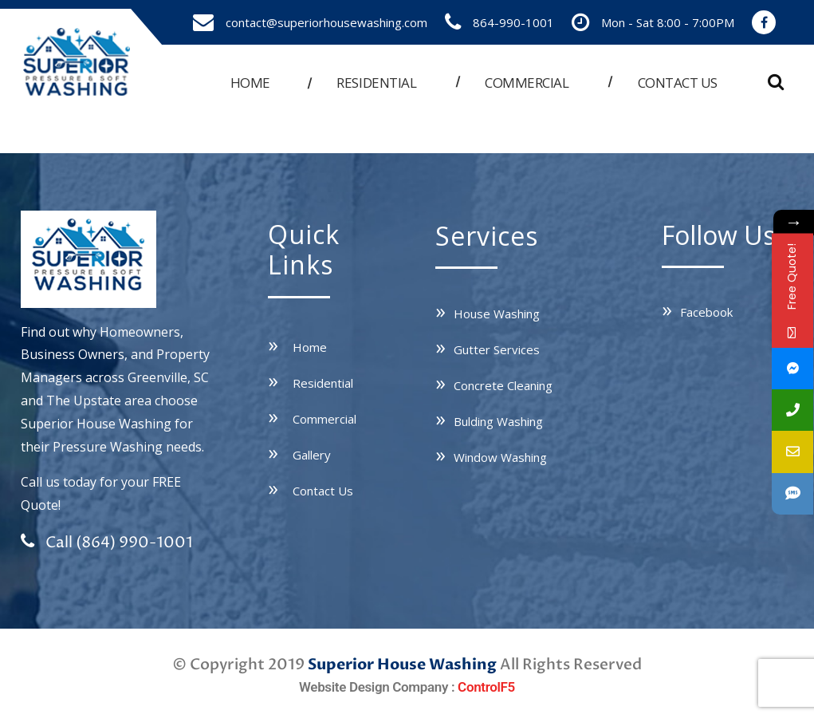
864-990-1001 (513, 22)
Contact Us (323, 491)
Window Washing (500, 457)
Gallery (312, 455)
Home (250, 82)
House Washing (497, 314)
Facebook (706, 312)
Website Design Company (373, 687)
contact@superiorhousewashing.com (326, 22)
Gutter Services (497, 349)
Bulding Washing (498, 421)
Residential (376, 82)
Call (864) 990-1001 (107, 542)
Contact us (678, 82)
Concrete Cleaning (503, 385)
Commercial (526, 82)
